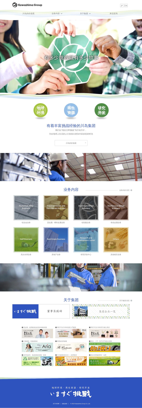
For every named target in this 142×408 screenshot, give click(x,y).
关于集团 (84, 13)
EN (126, 5)
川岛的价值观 (28, 13)
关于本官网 (56, 403)
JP (122, 5)
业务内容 (56, 13)
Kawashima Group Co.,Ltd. (82, 403)
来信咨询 (114, 13)
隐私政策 (64, 403)
